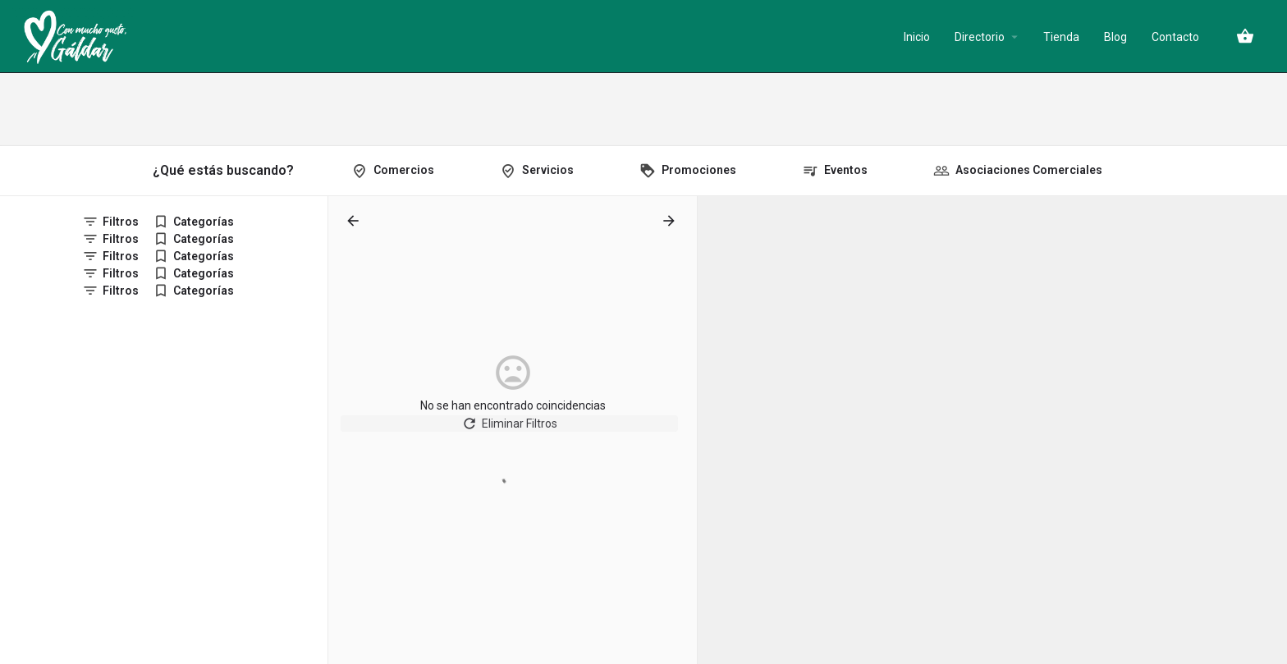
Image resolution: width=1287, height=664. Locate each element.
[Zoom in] (1267, 216)
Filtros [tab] (121, 221)
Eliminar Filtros (513, 430)
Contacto (1175, 37)
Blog (1115, 37)
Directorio (980, 37)
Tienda (1061, 37)
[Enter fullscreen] (1267, 272)
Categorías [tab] (203, 221)
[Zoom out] (1267, 240)
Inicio (917, 37)
